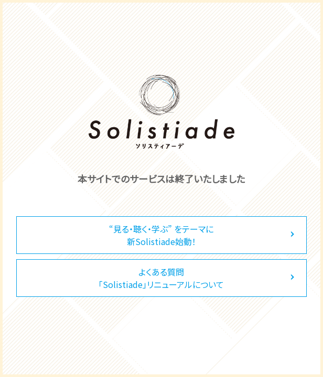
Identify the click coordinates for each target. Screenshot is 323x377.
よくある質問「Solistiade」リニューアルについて (161, 278)
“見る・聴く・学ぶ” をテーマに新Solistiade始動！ (161, 235)
